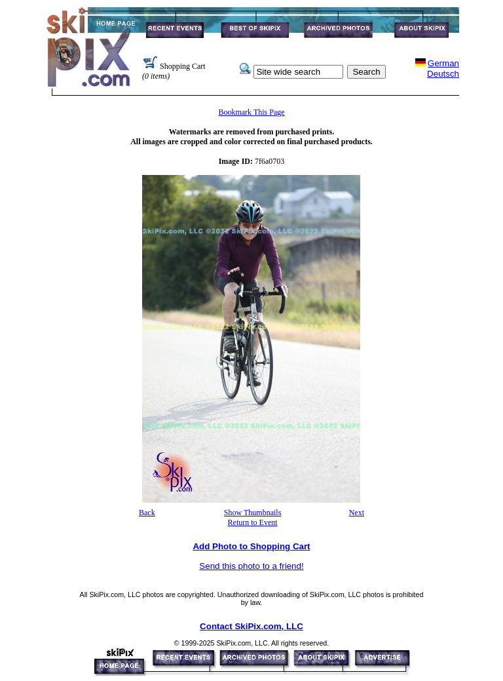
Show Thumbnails (252, 512)
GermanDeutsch (443, 68)
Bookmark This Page (251, 112)
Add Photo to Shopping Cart (251, 546)
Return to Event (253, 522)
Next (356, 512)
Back (147, 512)
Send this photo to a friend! (251, 566)
